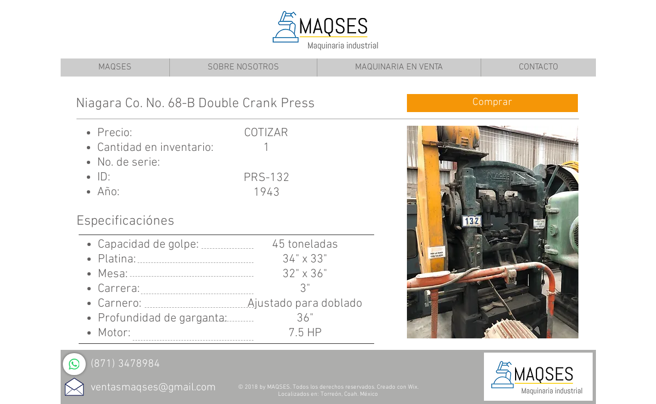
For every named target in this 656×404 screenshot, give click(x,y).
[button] (492, 232)
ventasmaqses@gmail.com (153, 387)
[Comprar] (492, 103)
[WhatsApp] (74, 364)
